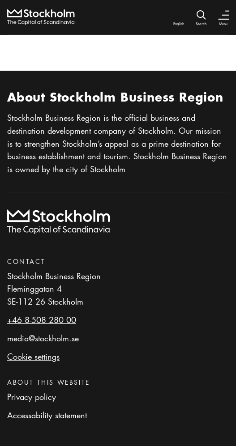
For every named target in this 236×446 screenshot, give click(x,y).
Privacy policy (31, 396)
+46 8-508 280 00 (41, 319)
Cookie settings (33, 356)
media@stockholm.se (43, 338)
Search (201, 23)
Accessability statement (47, 415)
